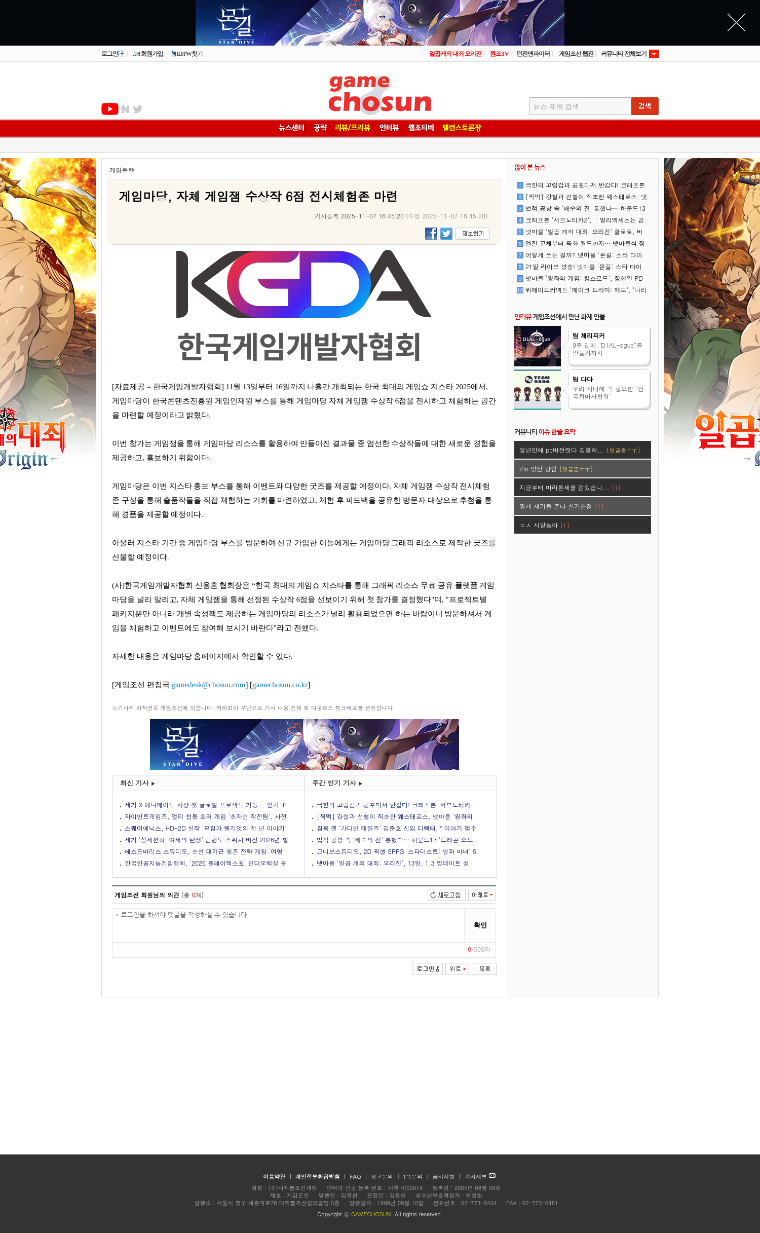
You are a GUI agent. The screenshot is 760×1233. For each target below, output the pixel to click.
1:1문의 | (417, 1176)
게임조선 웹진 (576, 53)
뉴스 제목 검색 (556, 106)
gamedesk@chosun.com (209, 685)
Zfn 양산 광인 (556, 468)
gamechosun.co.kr (280, 685)
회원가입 (147, 53)
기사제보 (480, 1176)
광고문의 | (385, 1176)
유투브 (110, 109)
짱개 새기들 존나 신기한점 (561, 506)
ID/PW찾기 (187, 53)
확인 (480, 925)
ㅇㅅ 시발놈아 (544, 524)
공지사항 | (448, 1176)
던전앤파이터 (533, 53)
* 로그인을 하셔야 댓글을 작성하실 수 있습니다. (288, 926)
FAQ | (359, 1176)
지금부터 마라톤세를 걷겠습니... (570, 487)
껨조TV (499, 53)
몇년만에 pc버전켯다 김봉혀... (579, 449)
